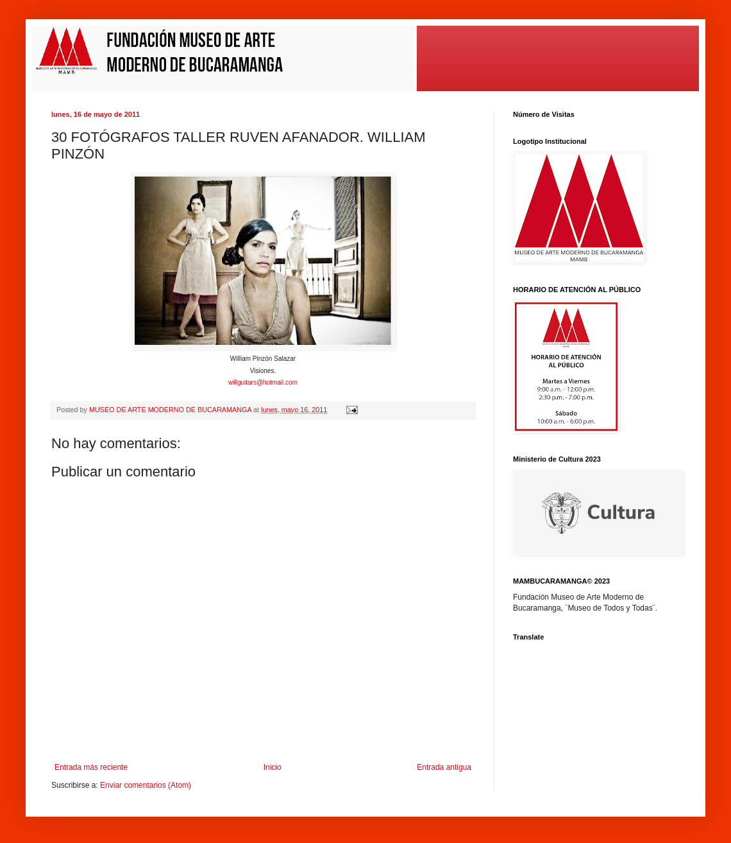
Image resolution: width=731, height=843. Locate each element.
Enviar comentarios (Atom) (145, 785)
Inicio (272, 767)
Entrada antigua (444, 767)
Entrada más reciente (91, 767)
